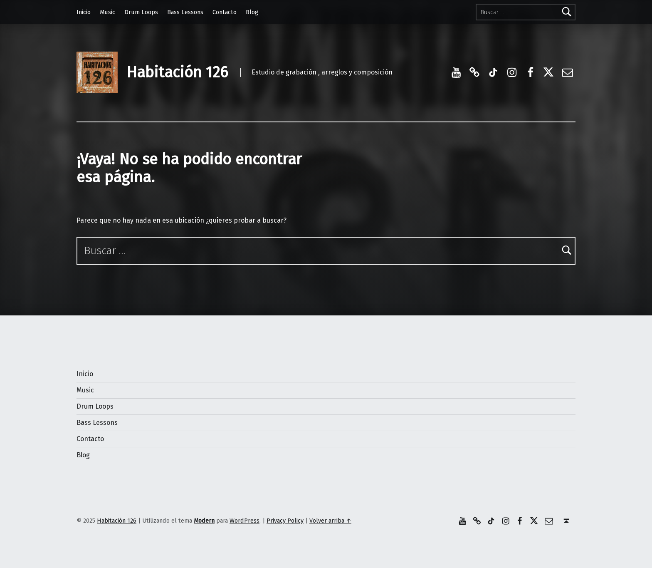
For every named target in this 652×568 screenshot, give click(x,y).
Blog (252, 12)
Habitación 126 (177, 72)
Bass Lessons (185, 12)
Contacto (224, 12)
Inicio (84, 12)
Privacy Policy (285, 520)
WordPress (244, 520)
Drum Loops (141, 12)
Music (107, 12)
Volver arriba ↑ (330, 520)
